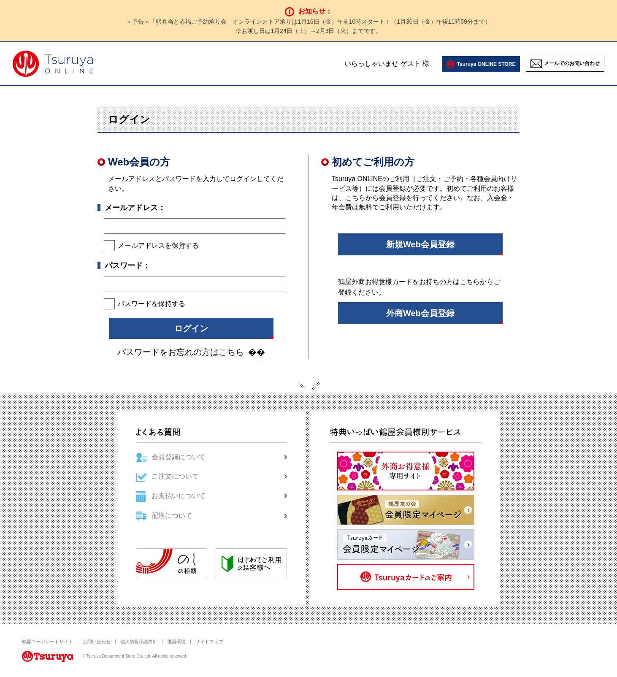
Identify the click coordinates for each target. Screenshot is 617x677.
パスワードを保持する (151, 303)
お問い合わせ (97, 641)
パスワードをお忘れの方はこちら (180, 352)
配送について (172, 515)
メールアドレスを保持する (158, 245)
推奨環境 (176, 641)
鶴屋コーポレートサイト (47, 641)
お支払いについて (179, 495)
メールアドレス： (135, 207)
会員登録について (179, 456)
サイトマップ (209, 641)
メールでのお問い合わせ (572, 64)
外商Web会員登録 (420, 313)
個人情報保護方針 (138, 641)
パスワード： (127, 265)
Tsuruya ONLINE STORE (486, 64)
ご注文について (175, 476)
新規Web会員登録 (420, 244)
